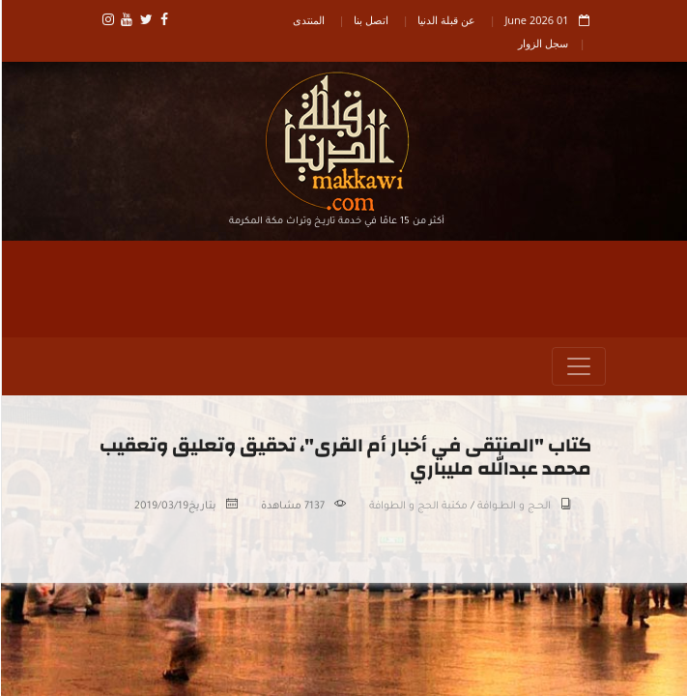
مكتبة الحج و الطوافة (417, 507)
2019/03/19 (160, 507)
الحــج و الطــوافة (513, 507)
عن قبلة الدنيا (445, 20)
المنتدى (308, 20)
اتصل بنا (370, 20)
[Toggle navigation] (578, 367)
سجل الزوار (542, 43)
